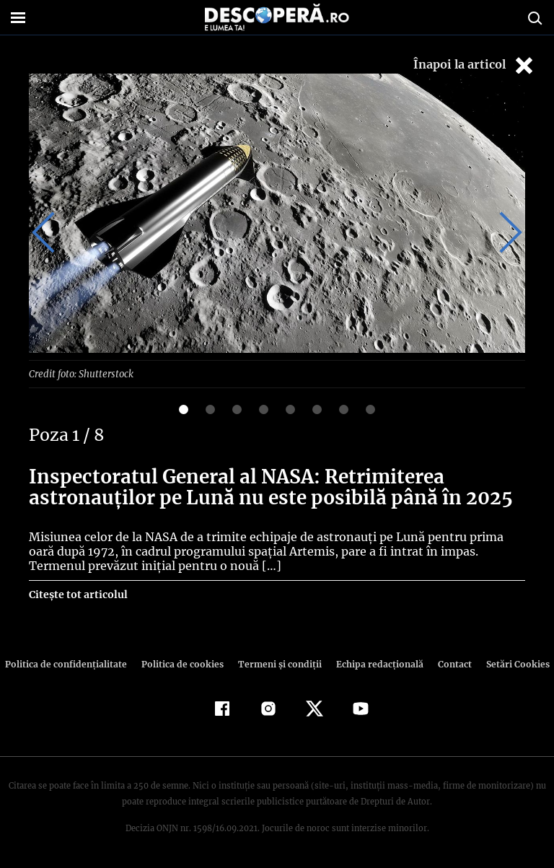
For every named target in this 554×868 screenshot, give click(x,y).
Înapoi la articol (474, 65)
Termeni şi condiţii (277, 663)
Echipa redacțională (375, 663)
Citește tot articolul (77, 593)
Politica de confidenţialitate (72, 663)
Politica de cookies (184, 663)
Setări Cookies (510, 663)
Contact (448, 663)
